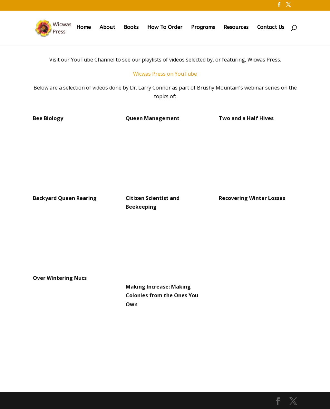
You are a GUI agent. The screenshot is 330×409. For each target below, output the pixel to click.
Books (131, 27)
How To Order (164, 27)
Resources (236, 27)
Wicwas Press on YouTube (165, 73)
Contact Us (270, 27)
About (107, 27)
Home (83, 27)
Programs (203, 27)
